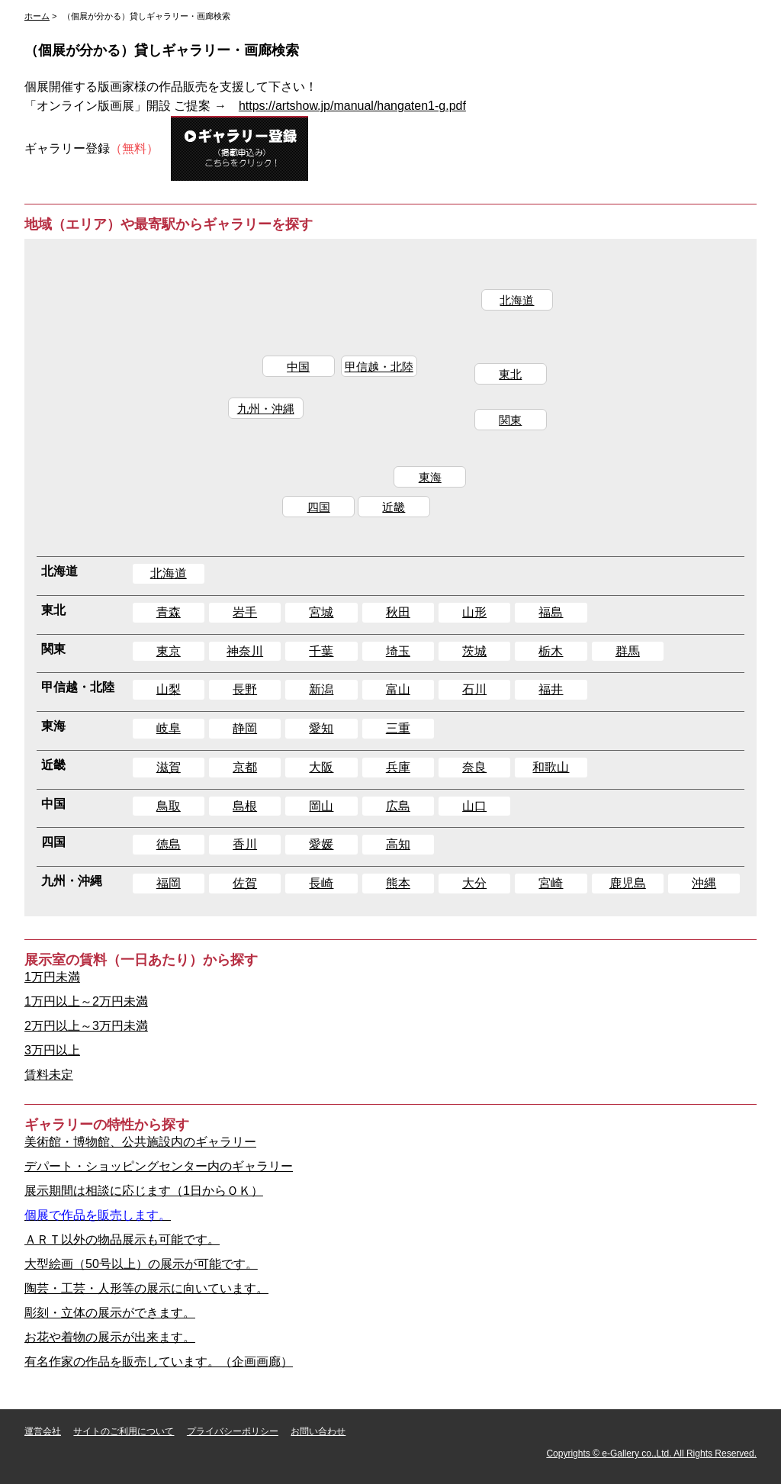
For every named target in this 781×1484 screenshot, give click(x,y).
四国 (315, 515)
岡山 (321, 806)
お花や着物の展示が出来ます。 (109, 1337)
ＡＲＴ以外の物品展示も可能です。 (122, 1239)
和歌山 (550, 767)
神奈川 (245, 651)
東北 (514, 378)
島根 (245, 806)
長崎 (321, 883)
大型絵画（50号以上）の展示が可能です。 (141, 1263)
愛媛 (321, 844)
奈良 (474, 767)
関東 (514, 426)
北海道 (522, 301)
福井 (550, 689)
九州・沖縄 (259, 414)
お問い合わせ (318, 1431)
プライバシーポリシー (232, 1431)
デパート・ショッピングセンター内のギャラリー (158, 1166)
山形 (474, 612)
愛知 (321, 728)
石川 (474, 689)
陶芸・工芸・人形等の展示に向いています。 (146, 1288)
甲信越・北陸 (376, 370)
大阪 (321, 767)
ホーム (37, 16)
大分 (474, 883)
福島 (550, 612)
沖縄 (704, 883)
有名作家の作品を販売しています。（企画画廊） (158, 1361)
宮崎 (550, 883)
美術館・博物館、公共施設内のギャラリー (140, 1141)
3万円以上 (52, 1050)
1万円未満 (52, 977)
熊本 (398, 883)
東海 (430, 484)
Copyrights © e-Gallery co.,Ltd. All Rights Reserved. (651, 1453)
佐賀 (245, 883)
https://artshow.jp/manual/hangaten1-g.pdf (352, 105)
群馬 (627, 651)
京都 (245, 767)
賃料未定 (48, 1074)
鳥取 (168, 806)
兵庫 (398, 767)
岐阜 (168, 728)
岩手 (245, 612)
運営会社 (42, 1431)
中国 (293, 370)
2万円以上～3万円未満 (86, 1025)
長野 (245, 689)
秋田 (398, 612)
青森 (168, 612)
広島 (398, 806)
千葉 (321, 651)
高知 (398, 844)
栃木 (550, 651)
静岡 (245, 728)
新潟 (321, 689)
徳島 (168, 844)
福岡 (168, 883)
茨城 (474, 651)
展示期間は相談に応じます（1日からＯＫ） (143, 1190)
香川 (245, 844)
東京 (168, 651)
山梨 (168, 689)
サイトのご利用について (123, 1431)
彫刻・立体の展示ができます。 (109, 1312)
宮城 (321, 612)
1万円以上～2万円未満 (86, 1001)
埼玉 (398, 651)
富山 (398, 689)
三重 (398, 728)
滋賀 (168, 767)
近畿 (394, 515)
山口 (474, 806)
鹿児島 (627, 883)
